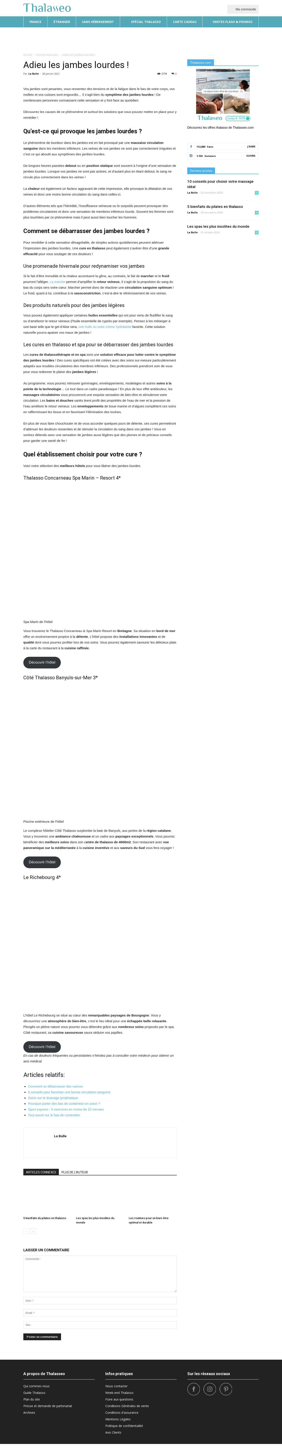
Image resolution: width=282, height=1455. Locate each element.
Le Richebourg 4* (42, 918)
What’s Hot (197, 39)
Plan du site (31, 1410)
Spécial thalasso (143, 22)
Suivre (250, 155)
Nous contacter (116, 1397)
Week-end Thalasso (119, 1404)
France (35, 22)
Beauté (118, 39)
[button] (253, 39)
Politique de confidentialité (124, 1437)
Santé (241, 39)
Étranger (62, 22)
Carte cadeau (185, 22)
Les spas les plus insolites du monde (218, 226)
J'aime (251, 146)
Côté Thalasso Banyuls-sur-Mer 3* (60, 749)
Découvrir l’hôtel (42, 734)
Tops (228, 39)
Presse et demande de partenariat (47, 1417)
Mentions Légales (118, 1430)
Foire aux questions (119, 1410)
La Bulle (33, 73)
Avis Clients (113, 1443)
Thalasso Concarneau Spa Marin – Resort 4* (72, 580)
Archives (29, 1423)
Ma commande (243, 9)
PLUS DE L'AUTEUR (74, 1183)
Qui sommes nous (36, 1397)
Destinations (139, 39)
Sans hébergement (98, 22)
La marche (57, 384)
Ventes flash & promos (230, 22)
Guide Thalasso (34, 1404)
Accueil (27, 55)
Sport (215, 39)
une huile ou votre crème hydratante (104, 429)
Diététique (99, 39)
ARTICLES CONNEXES (41, 1183)
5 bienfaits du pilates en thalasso (44, 1229)
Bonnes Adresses (168, 39)
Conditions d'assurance (121, 1423)
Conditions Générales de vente (127, 1417)
